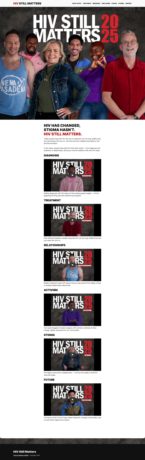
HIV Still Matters (24, 451)
